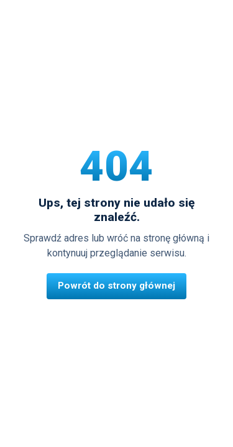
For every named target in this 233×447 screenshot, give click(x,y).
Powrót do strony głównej (116, 285)
